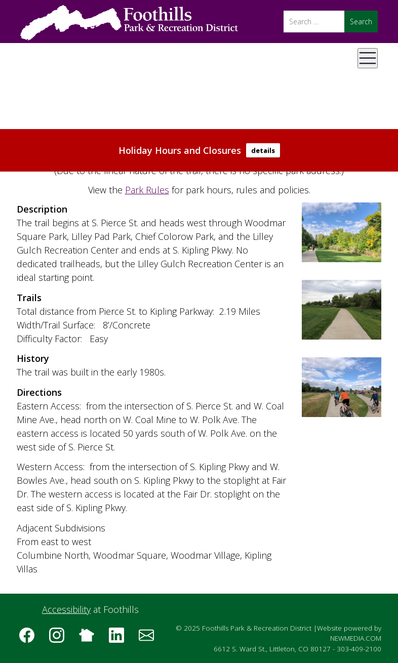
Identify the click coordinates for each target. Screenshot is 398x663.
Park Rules (147, 190)
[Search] (314, 21)
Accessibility (66, 609)
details (263, 150)
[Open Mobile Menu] (367, 58)
